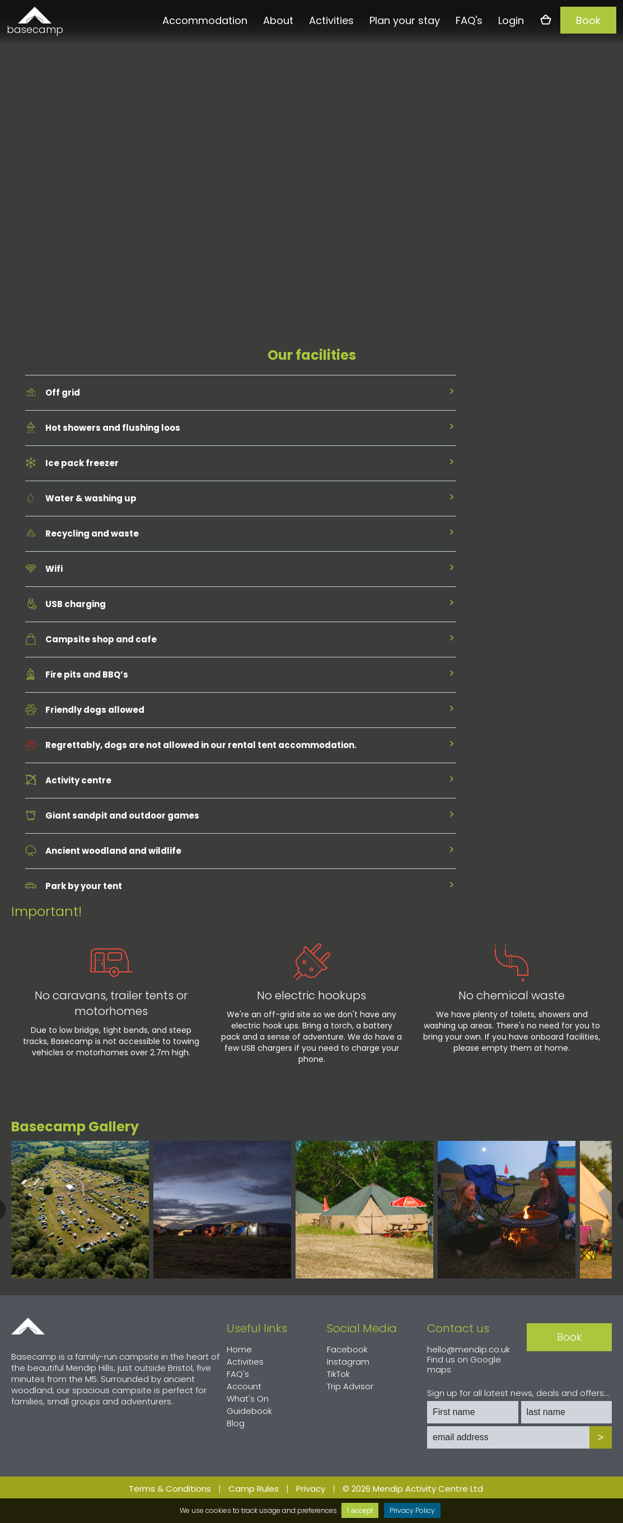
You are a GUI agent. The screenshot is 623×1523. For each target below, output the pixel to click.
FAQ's (469, 20)
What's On (248, 1398)
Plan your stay (404, 20)
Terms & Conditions (170, 1489)
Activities (331, 20)
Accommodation (204, 20)
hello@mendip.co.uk (468, 1349)
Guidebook (249, 1411)
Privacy (310, 1489)
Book (588, 20)
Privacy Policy (412, 1510)
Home (28, 1326)
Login (511, 20)
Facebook (347, 1349)
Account (244, 1386)
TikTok (338, 1374)
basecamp (35, 29)
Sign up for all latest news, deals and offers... (518, 1393)
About (278, 20)
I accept (360, 1510)
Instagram (348, 1361)
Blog (236, 1423)
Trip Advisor (350, 1386)
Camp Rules (253, 1489)
